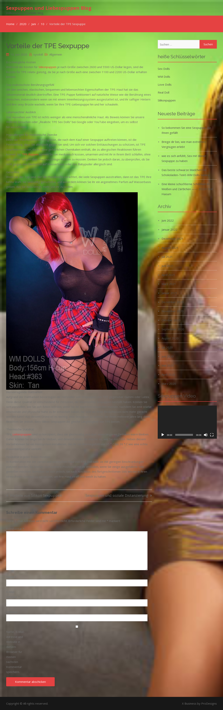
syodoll (38, 54)
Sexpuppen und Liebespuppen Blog (48, 8)
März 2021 (169, 284)
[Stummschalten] (206, 435)
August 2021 (170, 247)
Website (11, 612)
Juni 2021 (168, 265)
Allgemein (55, 54)
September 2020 (173, 329)
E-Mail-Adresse (13, 594)
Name (11, 577)
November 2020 (173, 311)
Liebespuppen (22, 434)
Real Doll (163, 92)
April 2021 (168, 275)
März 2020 (169, 383)
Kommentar (15, 528)
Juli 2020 (167, 347)
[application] (187, 422)
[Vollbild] (212, 435)
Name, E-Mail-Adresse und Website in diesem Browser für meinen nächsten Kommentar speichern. (15, 652)
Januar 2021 (169, 293)
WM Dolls (164, 76)
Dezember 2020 (173, 302)
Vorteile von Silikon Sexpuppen (36, 496)
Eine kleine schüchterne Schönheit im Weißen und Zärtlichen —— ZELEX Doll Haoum (187, 189)
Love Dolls (165, 84)
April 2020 (168, 374)
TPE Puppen (30, 154)
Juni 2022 (168, 220)
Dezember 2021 (173, 238)
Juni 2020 (168, 356)
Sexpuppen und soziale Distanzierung (117, 496)
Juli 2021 (167, 256)
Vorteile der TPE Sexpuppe (47, 46)
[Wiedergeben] (163, 435)
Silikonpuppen (47, 67)
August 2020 (170, 338)
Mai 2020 (168, 365)
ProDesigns (209, 703)
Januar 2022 (169, 229)
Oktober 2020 (171, 320)
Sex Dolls (164, 68)
